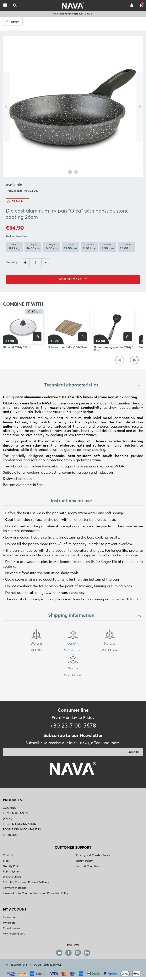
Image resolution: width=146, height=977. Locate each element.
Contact (8, 855)
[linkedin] (87, 952)
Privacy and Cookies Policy (93, 855)
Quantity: (12, 262)
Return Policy (84, 861)
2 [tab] (76, 172)
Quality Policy (12, 866)
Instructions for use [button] (96, 501)
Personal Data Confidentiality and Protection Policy (35, 893)
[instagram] (78, 952)
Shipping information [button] (94, 615)
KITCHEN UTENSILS (15, 813)
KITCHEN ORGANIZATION (19, 824)
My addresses (11, 928)
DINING (8, 818)
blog (5, 861)
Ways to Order (12, 877)
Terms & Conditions (88, 866)
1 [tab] (70, 172)
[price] (37, 336)
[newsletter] (49, 752)
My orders (9, 923)
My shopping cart (14, 933)
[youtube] (59, 952)
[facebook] (68, 952)
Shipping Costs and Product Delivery (26, 882)
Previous (6, 106)
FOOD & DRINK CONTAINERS (22, 829)
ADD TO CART (74, 279)
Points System (11, 871)
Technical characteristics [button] (92, 385)
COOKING (9, 808)
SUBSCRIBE (134, 752)
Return (15, 21)
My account (10, 917)
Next (139, 106)
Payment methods (14, 888)
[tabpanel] (73, 106)
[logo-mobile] (15, 5)
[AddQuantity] (35, 263)
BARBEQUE (10, 835)
